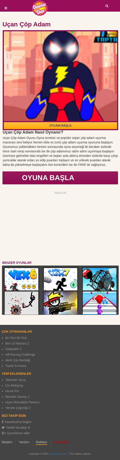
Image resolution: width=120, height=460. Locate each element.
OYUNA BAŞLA (60, 125)
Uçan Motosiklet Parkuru (22, 402)
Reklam (41, 442)
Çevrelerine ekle (16, 433)
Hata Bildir (61, 442)
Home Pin (12, 391)
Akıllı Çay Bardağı (17, 360)
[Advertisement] (60, 227)
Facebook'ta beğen (17, 422)
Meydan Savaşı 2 (17, 396)
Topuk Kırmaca (15, 366)
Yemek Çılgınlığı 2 (18, 408)
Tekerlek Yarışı (15, 380)
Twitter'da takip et (16, 427)
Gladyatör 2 (13, 349)
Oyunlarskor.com (58, 453)
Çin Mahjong (14, 385)
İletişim (7, 442)
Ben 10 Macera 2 (17, 343)
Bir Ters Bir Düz (16, 338)
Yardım (24, 442)
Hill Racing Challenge (20, 354)
